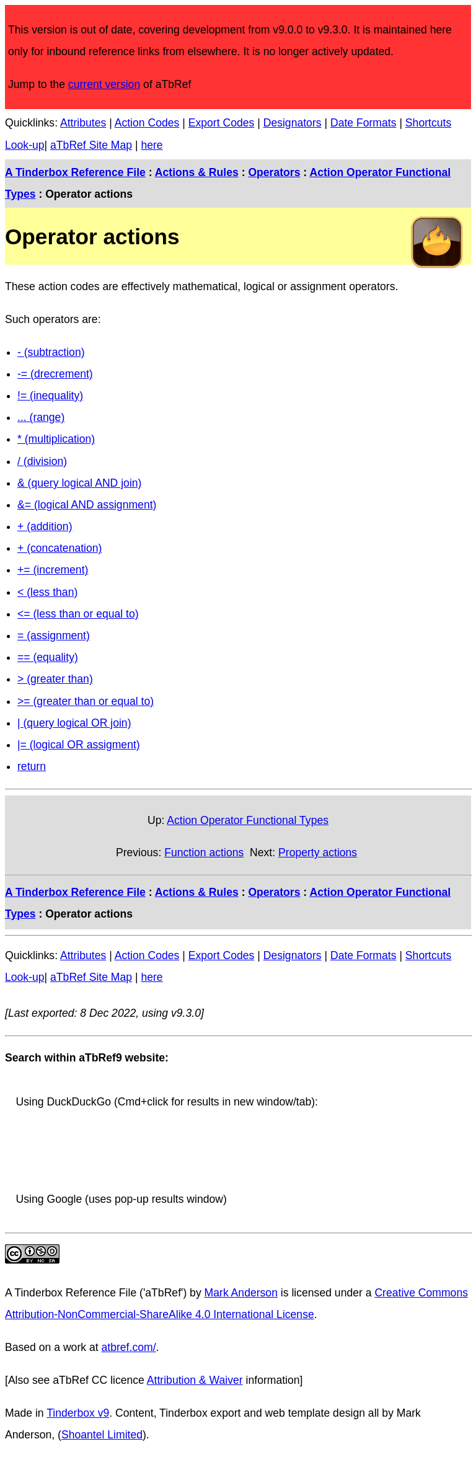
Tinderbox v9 (77, 1413)
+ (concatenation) (59, 548)
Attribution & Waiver (195, 1380)
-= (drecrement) (55, 374)
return (31, 766)
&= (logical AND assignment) (86, 504)
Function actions (204, 852)
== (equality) (47, 657)
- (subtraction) (51, 352)
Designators (292, 123)
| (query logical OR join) (74, 723)
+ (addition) (45, 526)
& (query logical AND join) (79, 483)
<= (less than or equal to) (78, 614)
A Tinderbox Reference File (75, 172)
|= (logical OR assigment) (78, 744)
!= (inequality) (50, 395)
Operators (274, 172)
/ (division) (42, 461)
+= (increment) (52, 570)
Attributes (83, 123)
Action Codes (147, 123)
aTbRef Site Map (91, 145)
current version (104, 84)
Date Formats (363, 123)
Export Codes (221, 123)
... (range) (40, 417)
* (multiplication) (56, 439)
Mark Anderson (241, 1292)
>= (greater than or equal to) (85, 701)
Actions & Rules (197, 172)
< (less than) (47, 592)
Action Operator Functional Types (247, 820)
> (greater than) (55, 679)
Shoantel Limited (102, 1434)
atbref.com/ (129, 1347)
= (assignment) (53, 635)
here (151, 145)
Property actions (317, 852)
